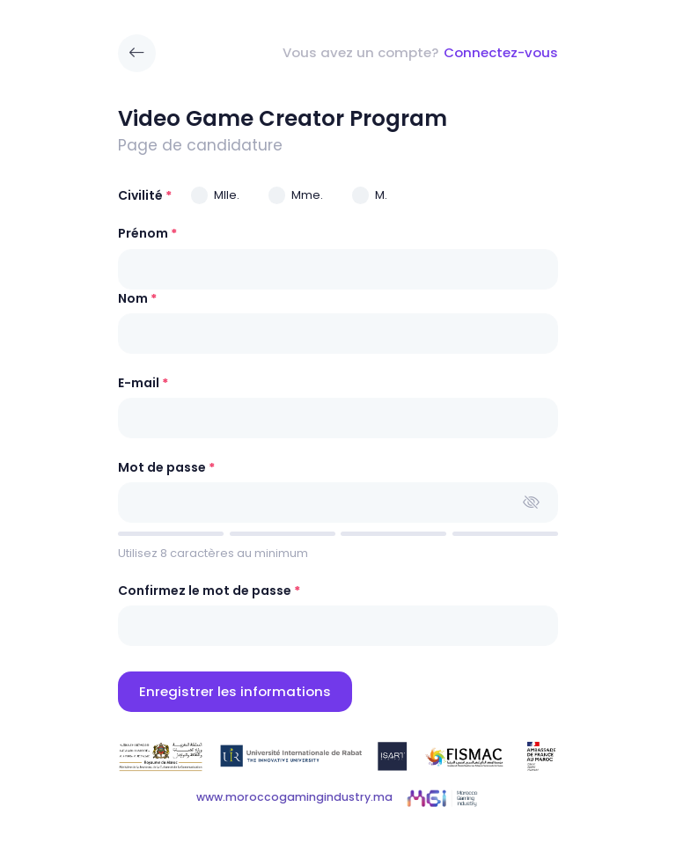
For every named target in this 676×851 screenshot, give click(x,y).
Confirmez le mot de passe (204, 590)
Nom (133, 298)
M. (381, 195)
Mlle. (226, 195)
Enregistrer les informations (235, 691)
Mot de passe (162, 467)
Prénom (143, 233)
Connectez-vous (501, 52)
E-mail (138, 383)
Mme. (307, 195)
